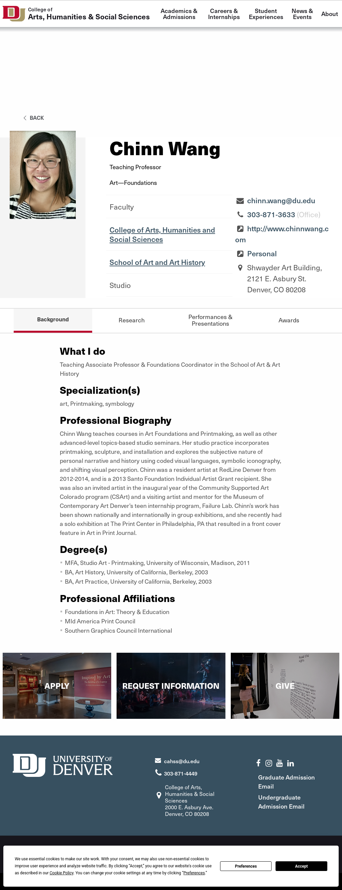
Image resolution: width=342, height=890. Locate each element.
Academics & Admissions (180, 13)
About (329, 13)
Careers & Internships (224, 13)
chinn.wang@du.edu (281, 200)
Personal (262, 253)
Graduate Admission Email (286, 781)
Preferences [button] (194, 873)
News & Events (303, 13)
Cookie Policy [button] (61, 873)
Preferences (246, 866)
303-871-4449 (180, 773)
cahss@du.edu (181, 761)
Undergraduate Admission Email (281, 801)
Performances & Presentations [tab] (210, 319)
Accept (301, 866)
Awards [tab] (289, 320)
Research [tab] (132, 320)
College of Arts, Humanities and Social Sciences (162, 234)
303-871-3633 (271, 214)
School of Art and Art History (157, 262)
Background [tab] (53, 319)
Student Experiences (266, 13)
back (32, 117)
